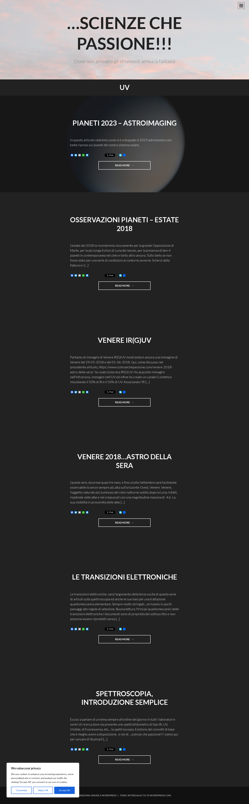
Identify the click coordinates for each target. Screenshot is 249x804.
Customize (21, 790)
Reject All (43, 790)
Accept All (64, 790)
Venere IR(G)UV (124, 340)
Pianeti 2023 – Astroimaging (125, 123)
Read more (133, 166)
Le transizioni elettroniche (124, 577)
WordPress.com (160, 795)
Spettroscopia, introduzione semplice (124, 697)
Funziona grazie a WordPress (97, 795)
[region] (43, 780)
